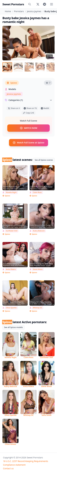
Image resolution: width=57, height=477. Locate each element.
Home (8, 11)
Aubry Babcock (39, 231)
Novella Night (11, 192)
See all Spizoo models (13, 327)
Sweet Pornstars (13, 4)
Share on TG (30, 108)
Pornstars (19, 11)
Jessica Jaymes (34, 11)
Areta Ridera (11, 269)
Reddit (45, 108)
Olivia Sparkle (11, 307)
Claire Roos (37, 192)
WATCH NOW (28, 128)
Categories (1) (28, 100)
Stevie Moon (38, 269)
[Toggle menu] (51, 4)
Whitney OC (37, 307)
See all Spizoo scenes (44, 160)
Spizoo (12, 82)
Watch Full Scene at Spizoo (28, 142)
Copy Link (28, 113)
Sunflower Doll (11, 231)
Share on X (14, 108)
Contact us (8, 468)
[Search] (29, 4)
